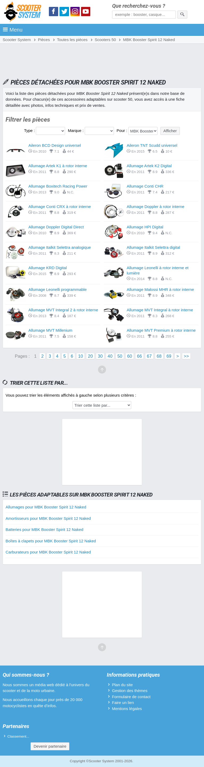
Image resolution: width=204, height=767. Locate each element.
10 (80, 356)
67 (149, 356)
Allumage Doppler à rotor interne (155, 206)
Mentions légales (127, 708)
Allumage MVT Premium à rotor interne (161, 330)
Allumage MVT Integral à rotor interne (160, 310)
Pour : (122, 130)
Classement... (18, 736)
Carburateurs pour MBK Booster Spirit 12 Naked (48, 552)
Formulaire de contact (131, 696)
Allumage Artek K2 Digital (149, 165)
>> (186, 356)
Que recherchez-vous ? (138, 6)
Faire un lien (123, 702)
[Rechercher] (182, 15)
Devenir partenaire (49, 746)
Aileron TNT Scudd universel (152, 145)
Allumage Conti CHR (145, 186)
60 (129, 356)
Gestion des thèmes (129, 690)
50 (119, 356)
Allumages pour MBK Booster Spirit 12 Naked (46, 507)
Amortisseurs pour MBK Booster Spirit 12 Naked (48, 518)
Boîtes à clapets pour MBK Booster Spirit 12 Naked (51, 541)
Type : (30, 130)
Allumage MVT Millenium (50, 330)
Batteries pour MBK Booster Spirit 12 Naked (44, 529)
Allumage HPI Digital (145, 227)
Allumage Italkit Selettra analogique (59, 247)
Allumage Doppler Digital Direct (56, 227)
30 (100, 356)
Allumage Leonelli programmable (57, 289)
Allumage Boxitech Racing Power (57, 186)
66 (139, 356)
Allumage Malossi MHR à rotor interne (160, 289)
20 (90, 356)
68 (159, 356)
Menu (13, 30)
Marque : (76, 130)
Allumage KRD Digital (47, 267)
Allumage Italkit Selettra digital (153, 247)
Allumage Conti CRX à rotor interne (59, 206)
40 (110, 356)
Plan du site (122, 684)
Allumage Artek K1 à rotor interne (57, 165)
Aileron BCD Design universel (54, 145)
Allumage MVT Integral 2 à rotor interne (63, 310)
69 (169, 356)
